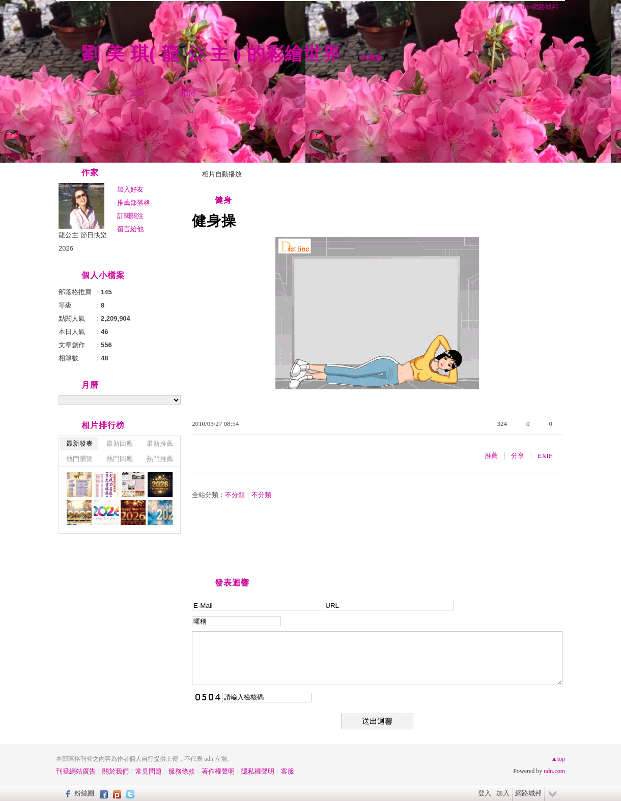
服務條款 (181, 771)
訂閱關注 (130, 216)
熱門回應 (119, 459)
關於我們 (115, 771)
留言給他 (130, 229)
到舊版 (371, 57)
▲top (558, 758)
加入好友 (130, 189)
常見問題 (148, 771)
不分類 (235, 495)
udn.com (554, 771)
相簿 (188, 92)
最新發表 (79, 443)
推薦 (491, 455)
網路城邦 (528, 793)
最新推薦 (160, 443)
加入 (503, 793)
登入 (484, 793)
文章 (137, 92)
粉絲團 (84, 793)
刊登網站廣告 (76, 771)
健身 (223, 200)
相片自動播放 (222, 174)
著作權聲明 (218, 771)
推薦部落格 (133, 202)
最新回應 (119, 443)
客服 (287, 771)
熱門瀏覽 (79, 459)
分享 (517, 455)
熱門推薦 (160, 459)
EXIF (545, 455)
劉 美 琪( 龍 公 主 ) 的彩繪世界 (214, 53)
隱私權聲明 (257, 771)
